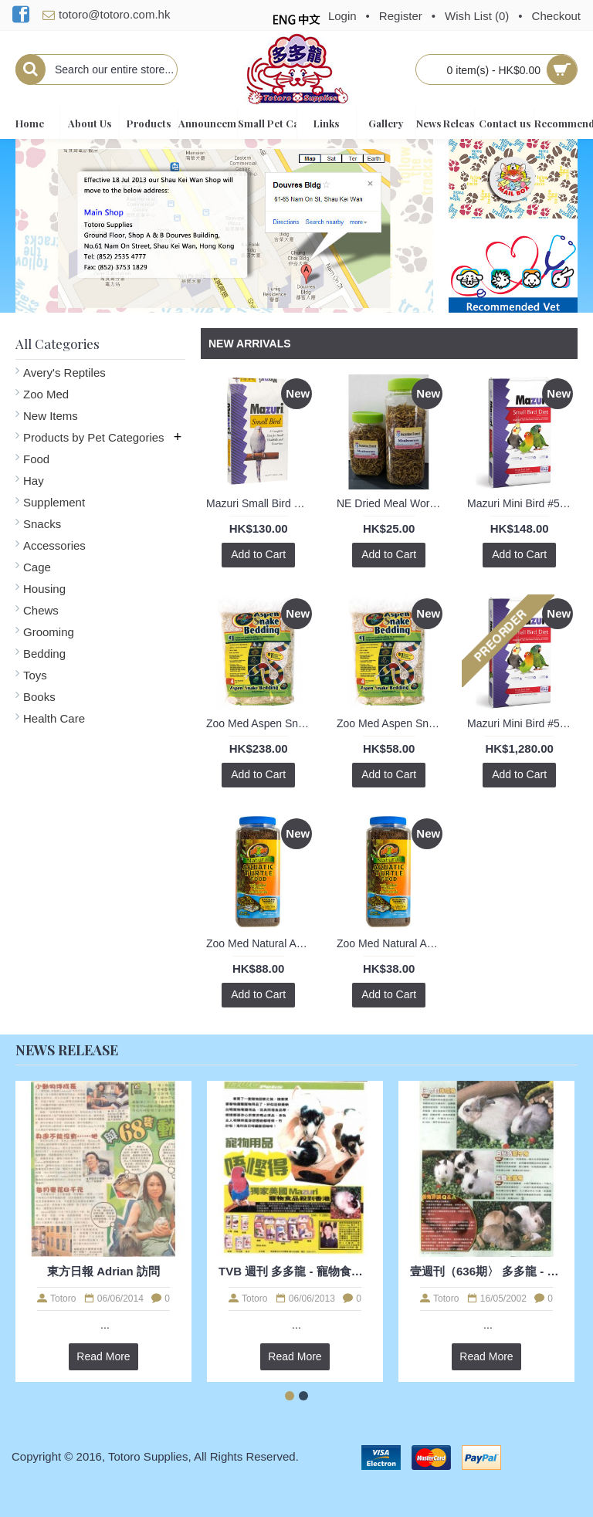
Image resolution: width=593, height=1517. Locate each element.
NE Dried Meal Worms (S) (391, 503)
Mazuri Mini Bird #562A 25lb (522, 723)
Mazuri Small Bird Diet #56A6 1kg (261, 503)
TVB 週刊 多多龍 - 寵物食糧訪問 (295, 1271)
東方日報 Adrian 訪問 (103, 1271)
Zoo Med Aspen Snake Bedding (261, 723)
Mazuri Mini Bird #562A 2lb (522, 503)
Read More (103, 1356)
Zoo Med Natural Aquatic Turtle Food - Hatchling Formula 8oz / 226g (261, 943)
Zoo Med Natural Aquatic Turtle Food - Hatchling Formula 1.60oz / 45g (391, 943)
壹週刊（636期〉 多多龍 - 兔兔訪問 (486, 1271)
